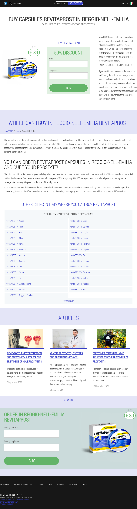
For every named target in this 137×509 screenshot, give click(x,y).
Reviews (39, 484)
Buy (68, 88)
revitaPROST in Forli (14, 278)
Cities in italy (68, 300)
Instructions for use (23, 484)
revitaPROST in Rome (15, 243)
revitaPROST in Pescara (15, 289)
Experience (4, 484)
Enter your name (11, 427)
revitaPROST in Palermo (80, 243)
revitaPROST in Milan (78, 220)
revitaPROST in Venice (15, 220)
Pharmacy (72, 484)
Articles (60, 484)
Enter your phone (11, 441)
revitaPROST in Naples (79, 283)
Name (51, 59)
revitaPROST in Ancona (15, 255)
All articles (68, 399)
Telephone (53, 71)
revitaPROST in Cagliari (79, 232)
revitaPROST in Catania (79, 266)
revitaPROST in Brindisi (79, 260)
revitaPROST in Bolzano (15, 260)
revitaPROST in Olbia (14, 238)
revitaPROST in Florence (80, 272)
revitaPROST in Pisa (78, 289)
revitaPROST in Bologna (15, 249)
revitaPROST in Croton (15, 272)
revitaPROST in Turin (14, 226)
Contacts (86, 484)
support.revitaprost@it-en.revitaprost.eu (16, 497)
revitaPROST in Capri (14, 266)
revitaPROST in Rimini (79, 238)
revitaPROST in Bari (78, 255)
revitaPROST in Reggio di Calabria (19, 295)
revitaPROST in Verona (79, 226)
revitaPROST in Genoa (15, 232)
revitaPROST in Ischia (79, 278)
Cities (50, 484)
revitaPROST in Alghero (79, 249)
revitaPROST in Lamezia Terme (18, 283)
